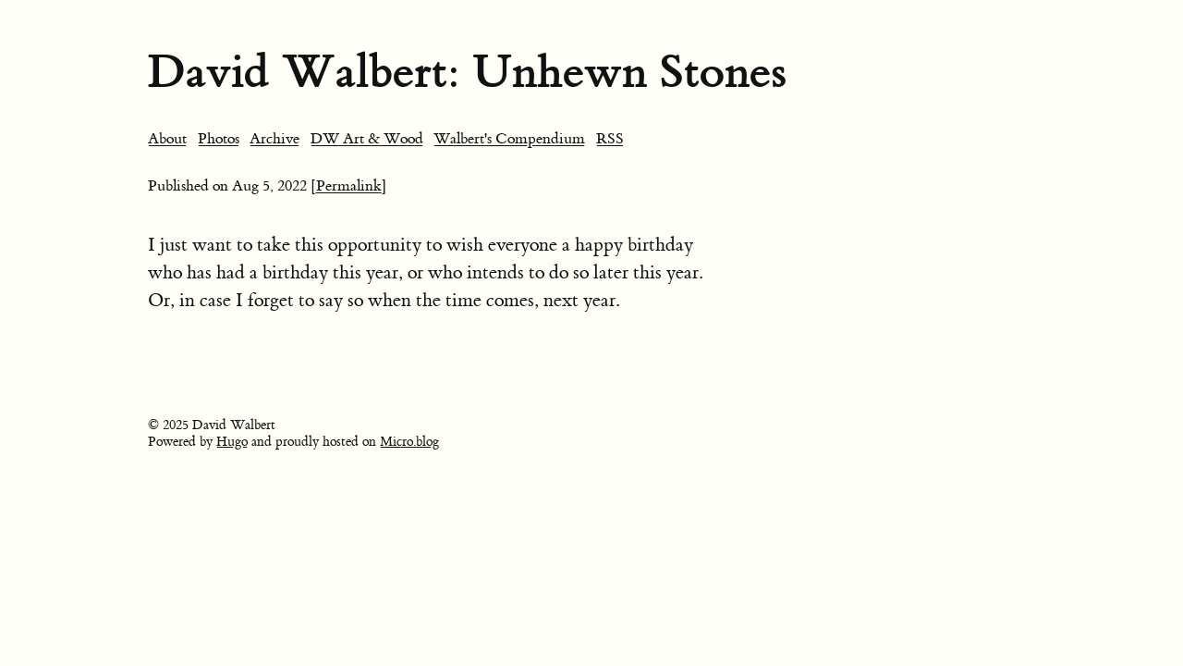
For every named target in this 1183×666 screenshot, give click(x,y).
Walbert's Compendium (509, 139)
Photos (218, 139)
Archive (274, 139)
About (167, 139)
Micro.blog (409, 442)
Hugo (232, 442)
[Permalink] (349, 186)
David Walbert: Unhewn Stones (467, 72)
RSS (610, 139)
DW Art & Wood (367, 139)
